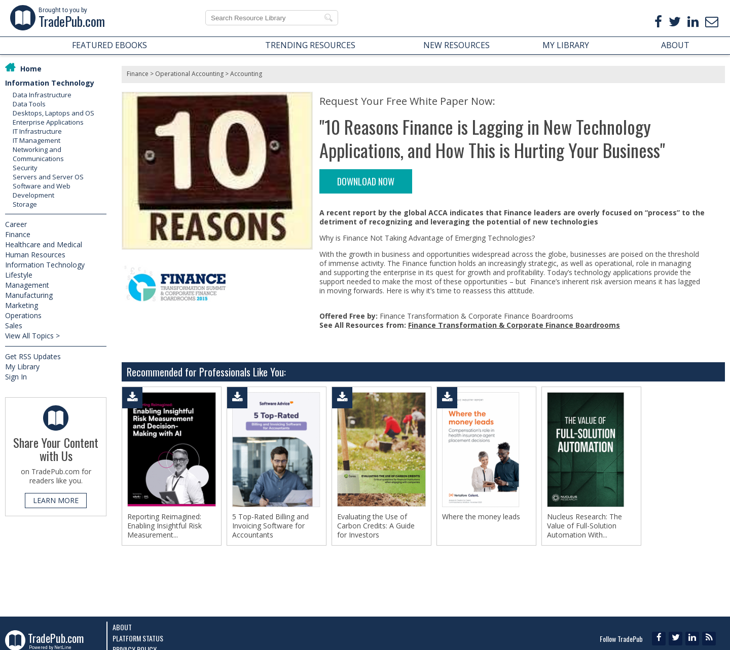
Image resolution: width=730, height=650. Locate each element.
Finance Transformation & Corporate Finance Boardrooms (514, 325)
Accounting (246, 73)
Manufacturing (29, 295)
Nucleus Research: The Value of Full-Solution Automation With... (584, 526)
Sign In (16, 376)
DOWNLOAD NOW (365, 181)
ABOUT (675, 45)
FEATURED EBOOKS (109, 45)
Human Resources (35, 254)
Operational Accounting (189, 73)
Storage (25, 204)
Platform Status (138, 638)
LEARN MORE (56, 500)
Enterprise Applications (48, 122)
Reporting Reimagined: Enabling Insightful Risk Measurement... (164, 526)
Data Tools (29, 103)
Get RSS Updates (33, 356)
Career (16, 224)
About (122, 627)
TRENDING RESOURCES (310, 45)
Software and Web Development (41, 190)
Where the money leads (481, 516)
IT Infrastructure (37, 131)
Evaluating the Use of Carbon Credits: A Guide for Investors (376, 526)
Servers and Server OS (48, 176)
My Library (22, 366)
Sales (13, 325)
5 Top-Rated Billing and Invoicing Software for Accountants (270, 526)
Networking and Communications (38, 154)
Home (31, 68)
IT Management (36, 140)
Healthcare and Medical (43, 244)
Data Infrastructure (42, 94)
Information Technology (49, 83)
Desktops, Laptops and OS (53, 113)
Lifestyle (18, 275)
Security (25, 167)
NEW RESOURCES (456, 45)
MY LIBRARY (565, 45)
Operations (23, 315)
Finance (17, 234)
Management (27, 285)
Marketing (21, 305)
